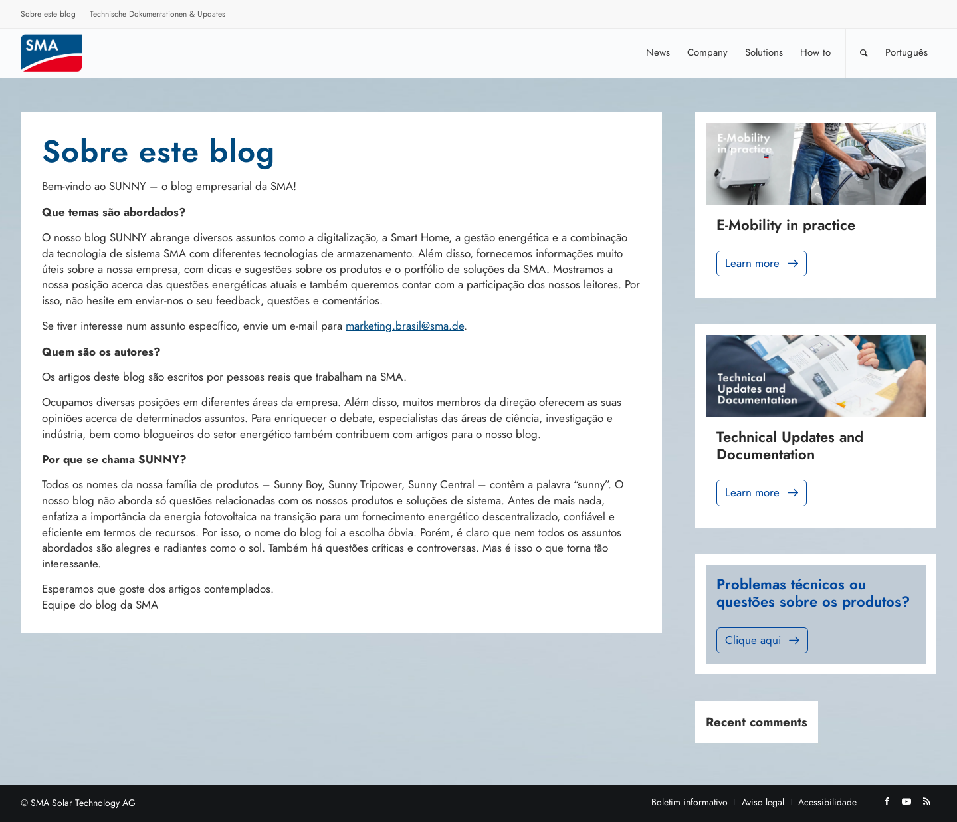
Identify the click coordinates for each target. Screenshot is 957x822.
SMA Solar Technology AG (83, 802)
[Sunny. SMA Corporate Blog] (60, 53)
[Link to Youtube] (906, 801)
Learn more (763, 263)
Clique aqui (763, 640)
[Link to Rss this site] (926, 801)
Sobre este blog (48, 14)
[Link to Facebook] (887, 801)
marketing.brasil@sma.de (405, 326)
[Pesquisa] (864, 53)
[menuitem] (48, 16)
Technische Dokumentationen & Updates (157, 14)
